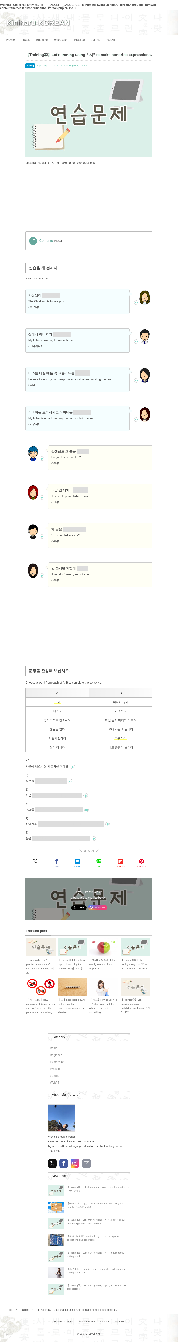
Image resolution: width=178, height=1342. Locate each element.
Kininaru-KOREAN (37, 23)
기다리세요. (61, 334)
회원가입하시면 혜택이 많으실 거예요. (57, 795)
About (70, 1321)
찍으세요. (82, 373)
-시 (45, 65)
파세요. (82, 568)
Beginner (42, 39)
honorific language (69, 65)
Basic (26, 39)
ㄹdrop (83, 65)
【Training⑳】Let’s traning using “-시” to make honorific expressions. (77, 1309)
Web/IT (110, 39)
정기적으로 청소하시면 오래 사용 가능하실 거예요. (71, 823)
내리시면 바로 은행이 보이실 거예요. (59, 809)
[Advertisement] (88, 199)
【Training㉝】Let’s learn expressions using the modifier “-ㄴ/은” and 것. (72, 964)
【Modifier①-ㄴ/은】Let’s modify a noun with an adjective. (103, 964)
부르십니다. (51, 295)
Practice (79, 39)
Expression (61, 39)
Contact (104, 1321)
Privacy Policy (87, 1321)
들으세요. (81, 490)
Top (11, 1309)
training (95, 39)
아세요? (83, 451)
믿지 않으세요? (74, 529)
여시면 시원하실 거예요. (51, 780)
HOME (10, 39)
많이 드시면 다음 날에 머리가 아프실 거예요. (61, 838)
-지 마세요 (54, 65)
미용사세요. (82, 412)
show (58, 240)
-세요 (39, 65)
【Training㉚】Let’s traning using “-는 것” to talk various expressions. (134, 964)
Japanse (119, 1321)
